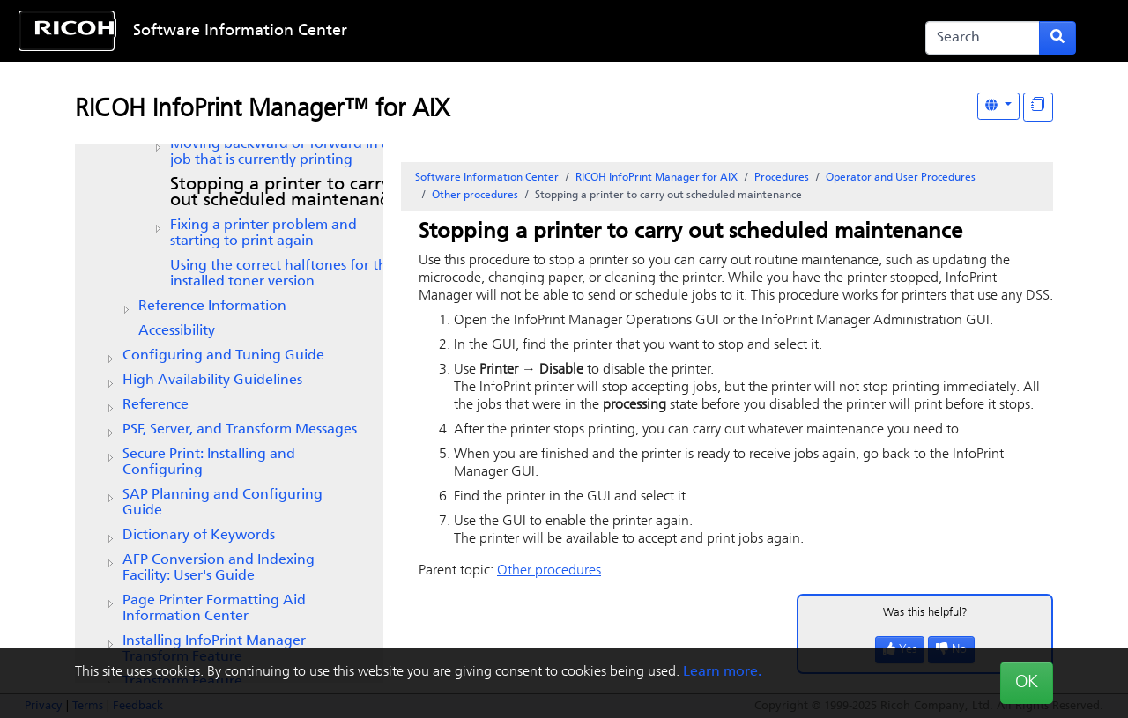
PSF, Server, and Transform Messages (239, 430)
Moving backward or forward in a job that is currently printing (280, 152)
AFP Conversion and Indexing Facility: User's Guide (218, 568)
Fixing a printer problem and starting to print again (263, 233)
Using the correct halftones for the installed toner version (282, 274)
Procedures (781, 178)
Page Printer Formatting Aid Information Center (214, 609)
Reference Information (212, 307)
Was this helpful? (925, 612)
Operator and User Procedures (901, 178)
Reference (155, 405)
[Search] (982, 38)
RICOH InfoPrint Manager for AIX (656, 178)
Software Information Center (240, 31)
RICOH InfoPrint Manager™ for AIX (262, 110)
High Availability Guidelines (212, 381)
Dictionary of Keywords (198, 536)
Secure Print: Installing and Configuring (208, 462)
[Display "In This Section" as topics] (1038, 107)
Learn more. (722, 672)
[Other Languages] (998, 106)
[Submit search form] (1057, 38)
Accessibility (176, 331)
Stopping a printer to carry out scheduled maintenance (283, 193)
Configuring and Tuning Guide (223, 356)
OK (1026, 683)
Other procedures (475, 195)
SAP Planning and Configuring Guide (222, 503)
